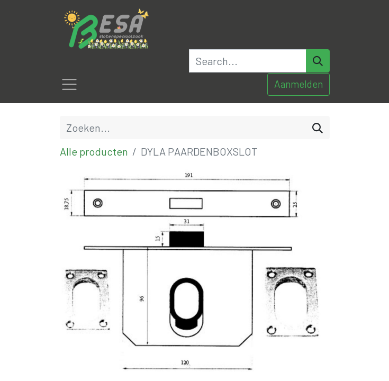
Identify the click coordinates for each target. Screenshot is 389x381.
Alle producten (94, 151)
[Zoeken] (317, 127)
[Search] (318, 60)
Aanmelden (298, 84)
